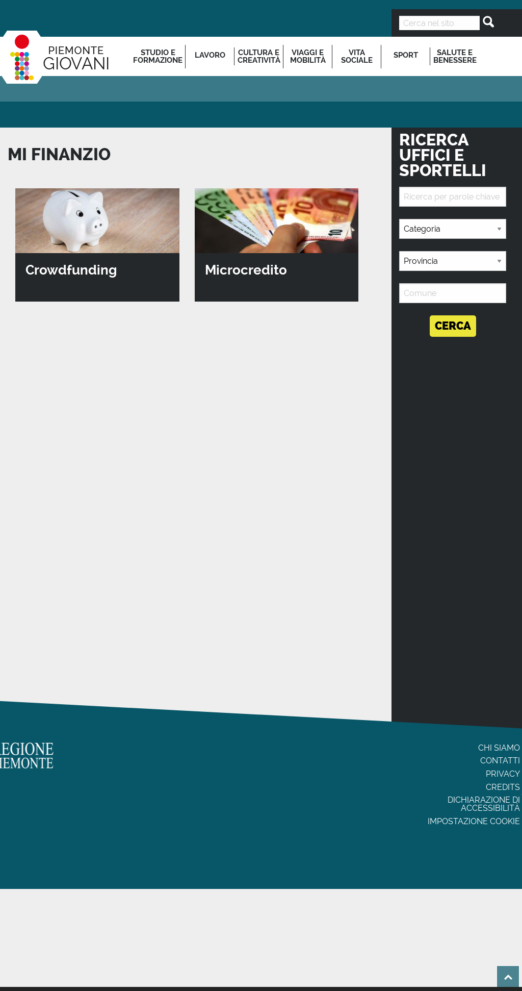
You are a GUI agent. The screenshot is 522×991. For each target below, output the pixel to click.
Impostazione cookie (474, 821)
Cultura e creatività (259, 56)
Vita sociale (357, 56)
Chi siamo (499, 748)
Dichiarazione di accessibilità (484, 804)
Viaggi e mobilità (308, 56)
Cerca (453, 326)
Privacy (503, 774)
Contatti (500, 760)
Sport (406, 55)
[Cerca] (485, 22)
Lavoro (210, 55)
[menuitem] (158, 56)
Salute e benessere (455, 56)
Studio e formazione (157, 56)
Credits (503, 787)
